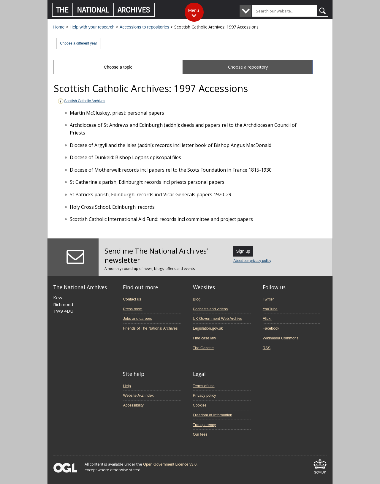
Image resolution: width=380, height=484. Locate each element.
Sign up (243, 251)
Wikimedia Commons (280, 338)
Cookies (200, 405)
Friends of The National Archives (150, 328)
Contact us (132, 299)
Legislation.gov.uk (208, 328)
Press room (132, 309)
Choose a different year (78, 43)
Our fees (200, 434)
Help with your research (92, 27)
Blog (197, 299)
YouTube (270, 309)
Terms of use (204, 386)
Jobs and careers (137, 318)
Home (58, 27)
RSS (266, 348)
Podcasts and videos (210, 309)
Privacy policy (204, 395)
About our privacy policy (252, 261)
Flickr (267, 318)
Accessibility (133, 405)
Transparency (204, 425)
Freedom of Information (212, 415)
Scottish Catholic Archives (81, 101)
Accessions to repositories (144, 27)
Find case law (204, 338)
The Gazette (203, 348)
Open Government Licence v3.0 (170, 464)
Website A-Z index (138, 395)
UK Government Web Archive (217, 318)
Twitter (268, 299)
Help (127, 386)
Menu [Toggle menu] (193, 10)
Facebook (271, 328)
